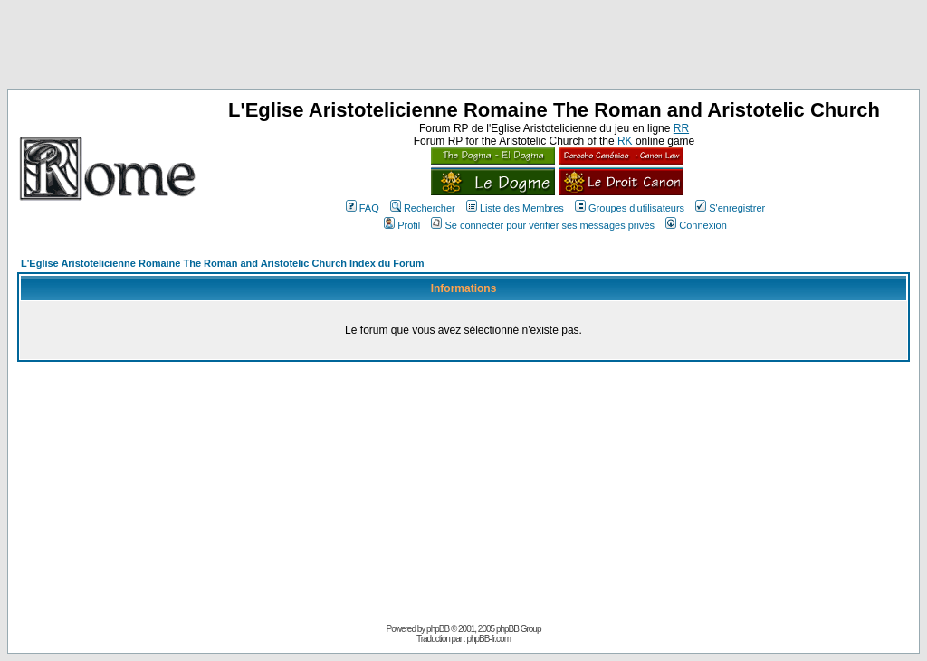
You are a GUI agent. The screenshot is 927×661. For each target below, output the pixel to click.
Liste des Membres (515, 208)
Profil (402, 225)
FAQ (362, 208)
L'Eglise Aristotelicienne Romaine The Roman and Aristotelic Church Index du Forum (223, 263)
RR (681, 128)
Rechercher (422, 208)
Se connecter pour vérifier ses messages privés (543, 225)
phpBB (437, 629)
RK (625, 141)
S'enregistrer (730, 208)
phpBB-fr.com (488, 639)
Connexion (696, 225)
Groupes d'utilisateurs (629, 208)
